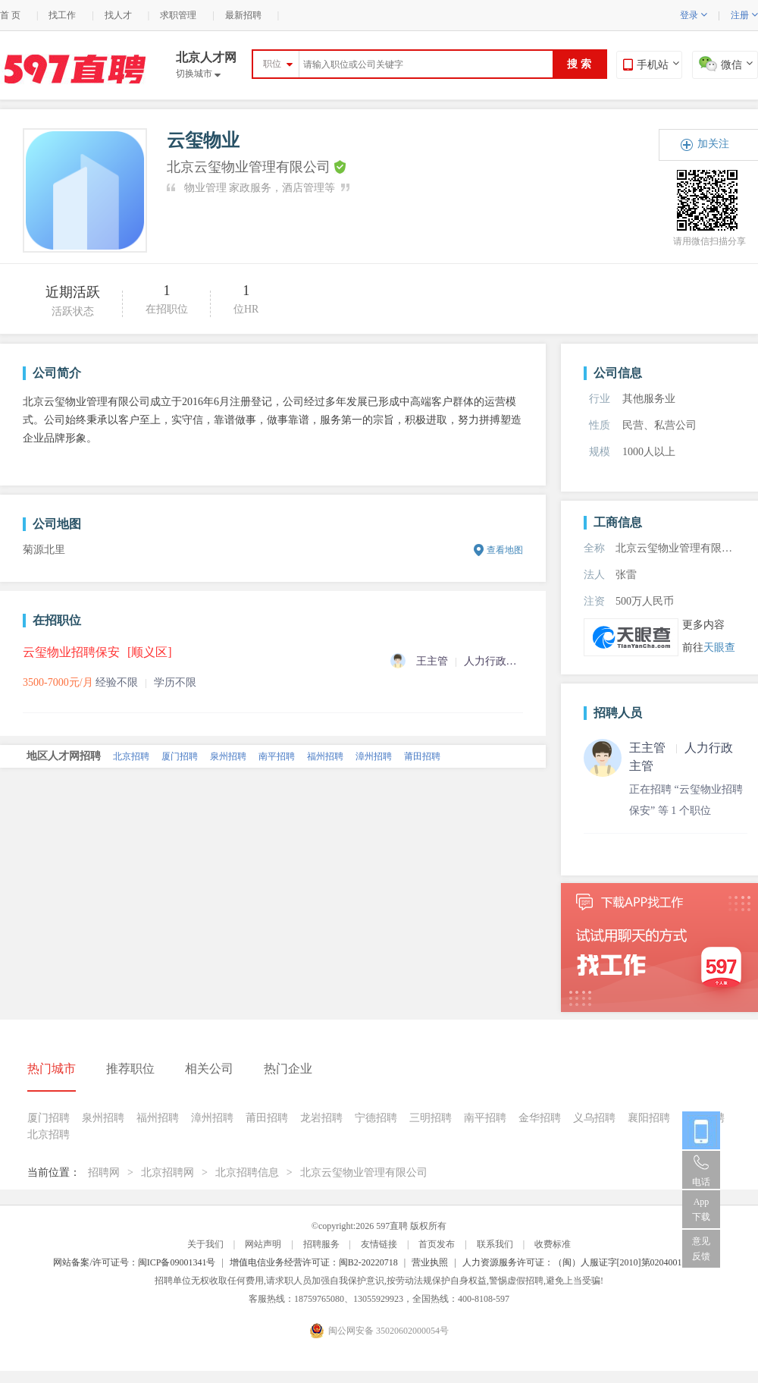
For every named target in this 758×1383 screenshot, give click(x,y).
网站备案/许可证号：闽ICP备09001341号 (134, 1262)
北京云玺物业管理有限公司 (364, 1172)
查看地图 (505, 550)
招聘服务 (321, 1244)
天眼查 (719, 647)
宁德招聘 (376, 1118)
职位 (272, 63)
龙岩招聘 (321, 1118)
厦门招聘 (179, 756)
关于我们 (205, 1244)
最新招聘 (243, 15)
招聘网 (104, 1172)
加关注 (713, 143)
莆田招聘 (422, 756)
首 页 (10, 15)
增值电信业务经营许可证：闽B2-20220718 (314, 1262)
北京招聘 (131, 756)
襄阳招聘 (649, 1118)
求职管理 (178, 15)
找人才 (118, 15)
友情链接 (379, 1244)
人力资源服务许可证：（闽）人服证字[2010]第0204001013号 (583, 1262)
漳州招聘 (374, 756)
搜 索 (579, 64)
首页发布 (436, 1244)
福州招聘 (325, 756)
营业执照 (430, 1262)
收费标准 (552, 1244)
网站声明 (263, 1244)
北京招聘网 (167, 1172)
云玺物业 (203, 140)
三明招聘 (430, 1118)
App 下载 (701, 1209)
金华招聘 (539, 1118)
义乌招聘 (594, 1118)
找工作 (62, 15)
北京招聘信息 (247, 1172)
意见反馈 (701, 1249)
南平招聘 (276, 756)
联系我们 (495, 1244)
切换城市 (198, 73)
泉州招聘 (228, 756)
